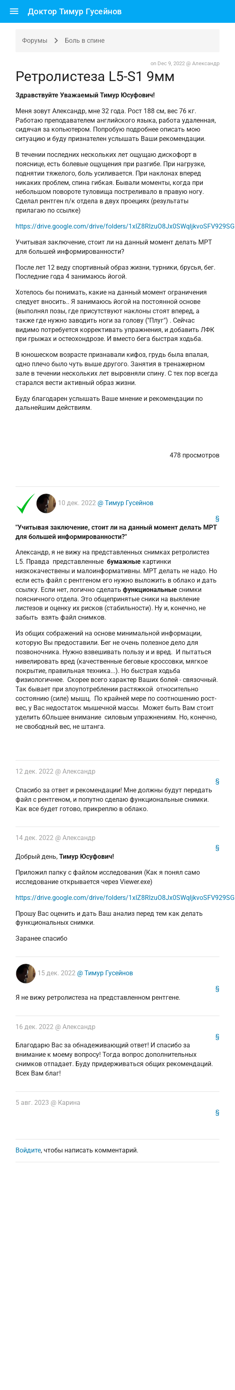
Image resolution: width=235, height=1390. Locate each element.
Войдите (28, 1150)
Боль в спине (84, 40)
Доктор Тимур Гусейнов (75, 11)
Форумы (34, 40)
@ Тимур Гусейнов (124, 503)
